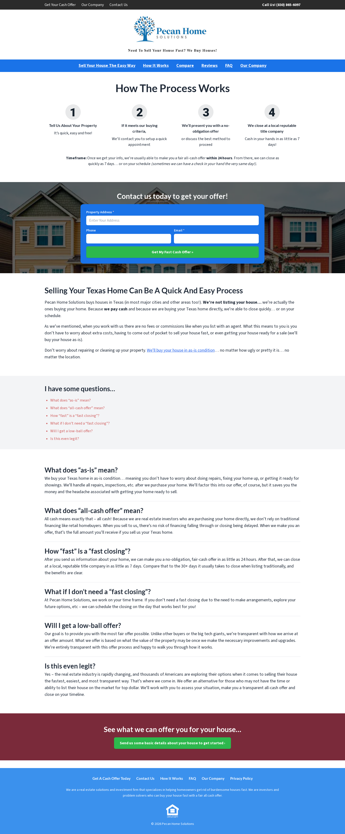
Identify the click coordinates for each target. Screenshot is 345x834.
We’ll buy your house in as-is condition (181, 350)
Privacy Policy (241, 778)
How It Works (156, 66)
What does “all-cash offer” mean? (77, 408)
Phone (91, 230)
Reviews (209, 66)
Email (179, 230)
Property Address (100, 212)
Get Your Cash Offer (60, 4)
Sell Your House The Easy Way (107, 66)
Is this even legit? (64, 438)
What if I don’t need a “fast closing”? (80, 423)
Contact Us (118, 4)
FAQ (229, 66)
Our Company (92, 4)
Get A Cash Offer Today (111, 778)
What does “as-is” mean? (70, 400)
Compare (185, 66)
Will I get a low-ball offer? (71, 431)
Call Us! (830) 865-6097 (281, 4)
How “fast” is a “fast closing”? (74, 415)
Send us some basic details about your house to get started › (172, 743)
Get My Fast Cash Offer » (172, 252)
